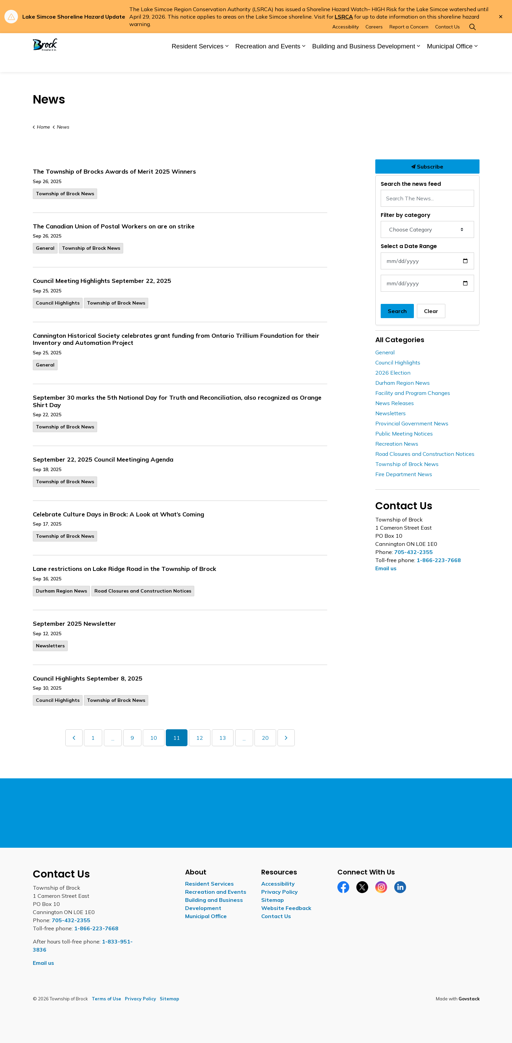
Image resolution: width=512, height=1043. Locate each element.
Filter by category (405, 215)
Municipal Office (450, 62)
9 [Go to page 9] (132, 737)
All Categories (399, 340)
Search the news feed (411, 184)
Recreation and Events (267, 62)
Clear (431, 311)
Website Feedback (286, 908)
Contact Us (447, 43)
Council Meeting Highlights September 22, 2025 (102, 281)
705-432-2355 (413, 552)
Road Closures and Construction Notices (142, 591)
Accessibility (345, 43)
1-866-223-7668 (439, 560)
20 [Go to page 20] (265, 737)
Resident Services (197, 62)
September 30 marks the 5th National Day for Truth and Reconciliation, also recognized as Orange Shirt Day (177, 401)
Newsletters (50, 646)
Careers (374, 43)
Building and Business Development (363, 62)
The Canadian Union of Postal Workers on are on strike (114, 226)
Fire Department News (403, 474)
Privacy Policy (279, 891)
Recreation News (396, 443)
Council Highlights (58, 303)
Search (397, 311)
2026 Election (392, 372)
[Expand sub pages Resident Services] (226, 62)
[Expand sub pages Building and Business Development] (418, 62)
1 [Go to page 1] (93, 737)
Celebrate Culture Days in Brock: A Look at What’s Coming (118, 514)
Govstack (469, 998)
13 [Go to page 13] (222, 737)
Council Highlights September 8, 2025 (87, 678)
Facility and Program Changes (412, 393)
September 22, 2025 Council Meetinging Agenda (103, 459)
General (45, 248)
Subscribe (427, 166)
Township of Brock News (65, 194)
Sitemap (272, 899)
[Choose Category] (427, 229)
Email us (386, 568)
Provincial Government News (411, 423)
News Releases (394, 403)
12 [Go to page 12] (199, 737)
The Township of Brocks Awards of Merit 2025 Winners (114, 171)
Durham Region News (61, 591)
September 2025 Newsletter (74, 623)
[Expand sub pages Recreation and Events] (303, 62)
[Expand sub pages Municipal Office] (476, 62)
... (112, 738)
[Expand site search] (473, 43)
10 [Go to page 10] (153, 737)
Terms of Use (106, 998)
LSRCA (344, 16)
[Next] (286, 737)
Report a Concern (408, 43)
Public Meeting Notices (404, 433)
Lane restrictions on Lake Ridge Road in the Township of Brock (124, 569)
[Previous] (74, 737)
